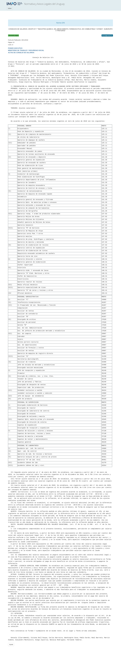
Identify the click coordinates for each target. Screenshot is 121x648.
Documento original (13, 35)
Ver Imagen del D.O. (107, 35)
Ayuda (11, 644)
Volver (10, 8)
